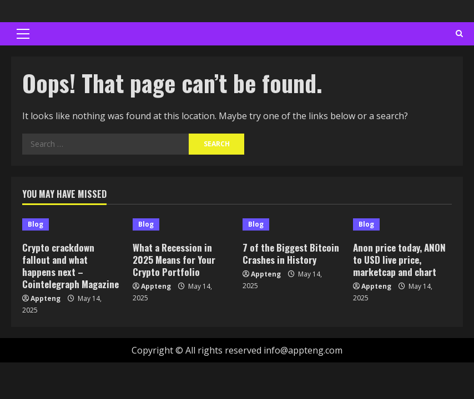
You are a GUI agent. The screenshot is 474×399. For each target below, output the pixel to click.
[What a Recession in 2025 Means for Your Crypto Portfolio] (182, 224)
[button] (23, 33)
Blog (35, 224)
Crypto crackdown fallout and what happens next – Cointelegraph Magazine (70, 266)
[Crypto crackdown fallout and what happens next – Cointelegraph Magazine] (72, 224)
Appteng (45, 298)
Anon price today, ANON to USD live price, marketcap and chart (399, 260)
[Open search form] (459, 33)
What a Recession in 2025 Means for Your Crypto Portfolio (174, 260)
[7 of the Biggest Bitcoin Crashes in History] (292, 224)
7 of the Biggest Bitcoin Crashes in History (291, 254)
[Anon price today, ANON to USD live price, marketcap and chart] (402, 224)
